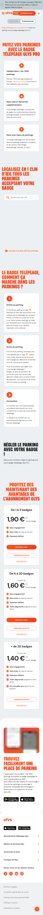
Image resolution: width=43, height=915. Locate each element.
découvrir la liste (19, 81)
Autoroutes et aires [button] (21, 852)
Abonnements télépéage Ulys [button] (21, 836)
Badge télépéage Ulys (9, 28)
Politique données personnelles (16, 897)
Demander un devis (21, 555)
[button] (21, 561)
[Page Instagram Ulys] (22, 873)
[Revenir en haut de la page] (37, 909)
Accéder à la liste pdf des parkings (21, 250)
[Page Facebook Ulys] (5, 873)
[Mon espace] (39, 13)
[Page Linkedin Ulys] (16, 873)
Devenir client (27, 13)
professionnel (22, 28)
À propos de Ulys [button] (21, 860)
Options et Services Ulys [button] (21, 844)
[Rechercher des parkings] (21, 197)
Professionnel (27, 21)
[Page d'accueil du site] (7, 820)
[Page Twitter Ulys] (11, 873)
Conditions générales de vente (16, 892)
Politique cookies (11, 903)
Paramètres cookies (12, 908)
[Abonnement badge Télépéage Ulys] (13, 13)
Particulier (14, 21)
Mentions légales (10, 887)
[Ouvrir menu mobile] (3, 13)
